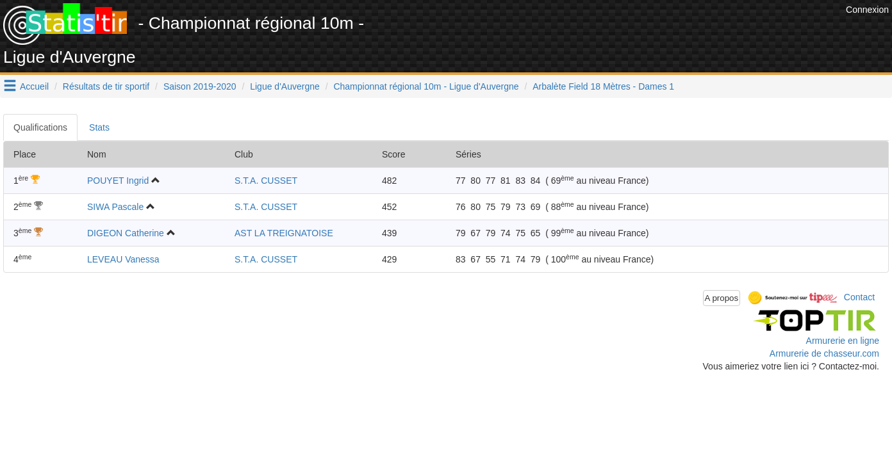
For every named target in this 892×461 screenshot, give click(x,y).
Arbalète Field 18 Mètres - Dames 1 (603, 86)
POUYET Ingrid (118, 180)
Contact (859, 297)
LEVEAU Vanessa (123, 259)
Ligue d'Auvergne (285, 86)
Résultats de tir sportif (106, 86)
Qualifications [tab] (40, 127)
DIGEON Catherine (125, 233)
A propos (722, 298)
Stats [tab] (99, 127)
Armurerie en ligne (842, 341)
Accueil (34, 86)
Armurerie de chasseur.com (824, 353)
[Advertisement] (609, 32)
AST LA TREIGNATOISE (284, 233)
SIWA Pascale (115, 207)
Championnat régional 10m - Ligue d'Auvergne (425, 86)
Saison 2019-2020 (199, 86)
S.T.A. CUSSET (266, 180)
